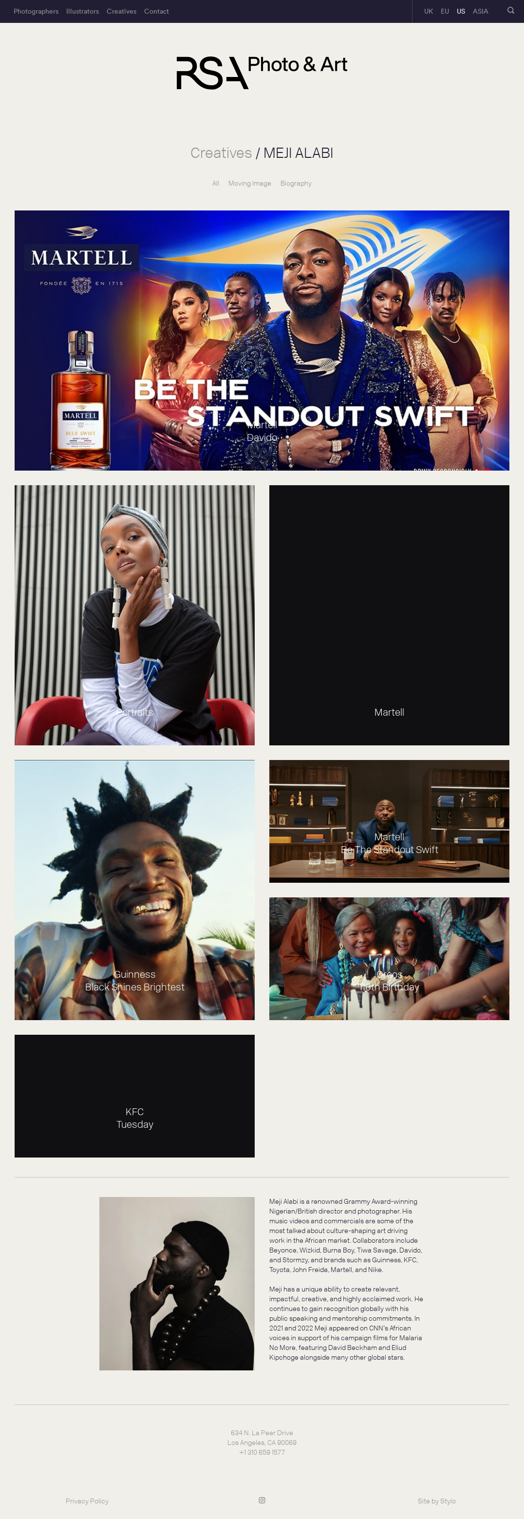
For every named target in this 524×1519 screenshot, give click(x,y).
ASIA (480, 11)
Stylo (448, 1501)
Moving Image (249, 183)
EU (445, 11)
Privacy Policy (87, 1501)
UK (428, 11)
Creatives (121, 11)
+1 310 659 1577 (262, 1452)
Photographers (36, 11)
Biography (296, 183)
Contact (156, 11)
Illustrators (82, 11)
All (215, 183)
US (461, 11)
